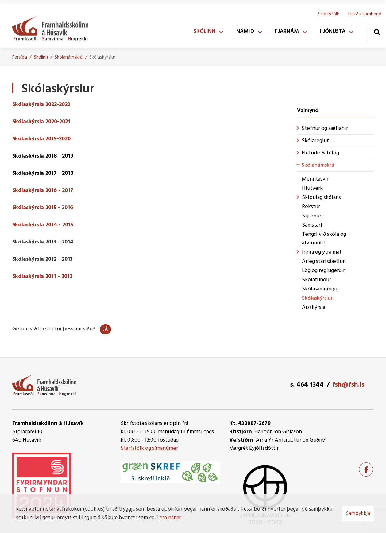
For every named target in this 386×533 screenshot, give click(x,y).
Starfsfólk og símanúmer (149, 448)
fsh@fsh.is (348, 384)
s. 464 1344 (307, 384)
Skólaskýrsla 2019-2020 (41, 138)
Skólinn (41, 57)
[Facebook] (366, 469)
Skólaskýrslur (102, 57)
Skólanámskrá (69, 57)
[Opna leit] (377, 32)
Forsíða (19, 57)
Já (105, 329)
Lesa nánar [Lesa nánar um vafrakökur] (168, 517)
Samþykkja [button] (358, 513)
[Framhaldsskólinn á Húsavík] (53, 27)
